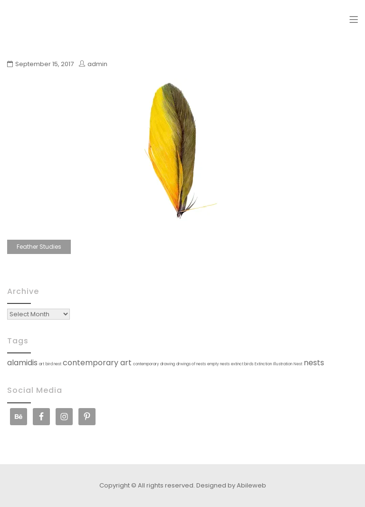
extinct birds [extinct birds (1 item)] (242, 364)
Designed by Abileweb (231, 485)
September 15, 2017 (44, 63)
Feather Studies (39, 247)
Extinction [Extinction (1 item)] (263, 364)
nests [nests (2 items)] (314, 362)
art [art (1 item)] (41, 364)
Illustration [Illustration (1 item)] (282, 364)
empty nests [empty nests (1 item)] (218, 364)
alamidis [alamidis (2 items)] (22, 362)
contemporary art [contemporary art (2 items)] (97, 362)
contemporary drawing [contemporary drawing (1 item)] (154, 364)
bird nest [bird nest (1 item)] (53, 364)
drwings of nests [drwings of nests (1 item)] (191, 364)
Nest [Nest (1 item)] (298, 364)
